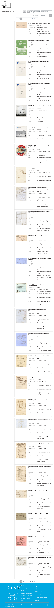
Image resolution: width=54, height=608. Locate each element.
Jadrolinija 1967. (40, 121)
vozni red (39, 43)
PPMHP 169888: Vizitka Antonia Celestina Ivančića (39, 23)
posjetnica (39, 25)
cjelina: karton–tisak (41, 67)
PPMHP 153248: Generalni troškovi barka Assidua (39, 377)
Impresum (37, 586)
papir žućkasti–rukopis (42, 27)
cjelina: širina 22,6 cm (41, 319)
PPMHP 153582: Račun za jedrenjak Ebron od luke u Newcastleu (39, 259)
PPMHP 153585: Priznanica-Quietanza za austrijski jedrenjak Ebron (39, 212)
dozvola (38, 287)
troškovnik (39, 379)
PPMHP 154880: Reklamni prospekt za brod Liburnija (39, 105)
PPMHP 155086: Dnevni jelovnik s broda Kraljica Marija (38, 62)
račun (38, 313)
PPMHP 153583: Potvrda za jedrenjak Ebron (37, 235)
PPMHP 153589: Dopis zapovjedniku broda (37, 168)
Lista (28, 11)
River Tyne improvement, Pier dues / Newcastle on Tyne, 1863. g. (44, 277)
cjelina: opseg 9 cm (41, 155)
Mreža (31, 11)
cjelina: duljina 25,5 (41, 343)
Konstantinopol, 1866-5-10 (43, 552)
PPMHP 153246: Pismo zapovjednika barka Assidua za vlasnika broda (40, 420)
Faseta (24, 11)
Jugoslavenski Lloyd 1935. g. (43, 78)
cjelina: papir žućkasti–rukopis (43, 172)
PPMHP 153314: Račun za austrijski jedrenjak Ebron (39, 355)
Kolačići (37, 600)
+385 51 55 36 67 (24, 589)
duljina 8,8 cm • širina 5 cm (43, 31)
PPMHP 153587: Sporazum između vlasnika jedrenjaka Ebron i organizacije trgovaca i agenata (39, 188)
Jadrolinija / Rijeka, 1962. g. (43, 56)
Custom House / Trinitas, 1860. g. (44, 371)
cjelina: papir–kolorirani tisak (43, 151)
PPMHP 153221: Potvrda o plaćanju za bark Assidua (39, 513)
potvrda (38, 516)
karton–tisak (40, 29)
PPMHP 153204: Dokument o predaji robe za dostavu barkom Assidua (40, 558)
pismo (38, 170)
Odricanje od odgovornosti (41, 597)
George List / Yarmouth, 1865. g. (44, 350)
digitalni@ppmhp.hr (25, 586)
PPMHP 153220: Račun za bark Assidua (36, 536)
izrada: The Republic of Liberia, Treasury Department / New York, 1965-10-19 (43, 302)
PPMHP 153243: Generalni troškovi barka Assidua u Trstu (39, 467)
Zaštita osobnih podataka (40, 591)
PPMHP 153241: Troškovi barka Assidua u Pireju (38, 490)
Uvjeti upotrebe (38, 589)
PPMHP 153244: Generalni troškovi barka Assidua (39, 443)
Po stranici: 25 (36, 11)
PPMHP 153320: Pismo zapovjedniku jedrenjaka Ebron (38, 334)
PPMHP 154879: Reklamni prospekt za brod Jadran (39, 127)
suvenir (38, 149)
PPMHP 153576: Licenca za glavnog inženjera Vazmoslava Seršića (38, 284)
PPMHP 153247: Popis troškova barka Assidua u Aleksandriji (38, 400)
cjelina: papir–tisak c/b (42, 45)
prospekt (39, 65)
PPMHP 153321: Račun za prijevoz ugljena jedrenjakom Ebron (37, 310)
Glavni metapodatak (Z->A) (46, 11)
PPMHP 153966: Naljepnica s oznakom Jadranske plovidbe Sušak (38, 146)
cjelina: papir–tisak (41, 339)
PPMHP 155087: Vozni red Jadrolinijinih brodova (38, 40)
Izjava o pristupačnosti (40, 594)
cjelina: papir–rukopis (41, 193)
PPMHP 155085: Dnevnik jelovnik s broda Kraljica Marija (39, 84)
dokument (39, 191)
